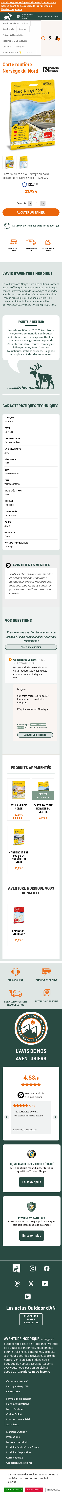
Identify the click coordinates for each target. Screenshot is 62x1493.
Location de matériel (18, 1419)
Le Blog (17, 1268)
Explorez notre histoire (35, 1371)
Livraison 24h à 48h (31, 249)
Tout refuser (34, 1490)
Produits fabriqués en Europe (23, 1447)
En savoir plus (31, 1182)
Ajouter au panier (31, 212)
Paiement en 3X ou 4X (14, 249)
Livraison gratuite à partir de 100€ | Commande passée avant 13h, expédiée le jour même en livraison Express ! (28, 6)
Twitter (31, 1283)
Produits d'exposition (18, 1452)
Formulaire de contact (18, 1398)
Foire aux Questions (17, 1403)
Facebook (46, 1268)
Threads (17, 1283)
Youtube (45, 1283)
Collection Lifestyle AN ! (19, 1462)
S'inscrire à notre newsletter (31, 1319)
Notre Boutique (15, 1409)
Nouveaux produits (17, 1442)
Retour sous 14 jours (48, 249)
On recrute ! (13, 1391)
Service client (15, 980)
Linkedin (27, 1296)
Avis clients (12, 1424)
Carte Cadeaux (14, 1457)
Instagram (32, 1268)
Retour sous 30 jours (46, 1001)
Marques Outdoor (16, 1431)
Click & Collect (14, 1414)
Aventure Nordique (21, 1338)
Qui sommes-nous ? (17, 1381)
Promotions (13, 1436)
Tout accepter (13, 1490)
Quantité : (22, 203)
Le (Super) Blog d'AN (17, 1386)
